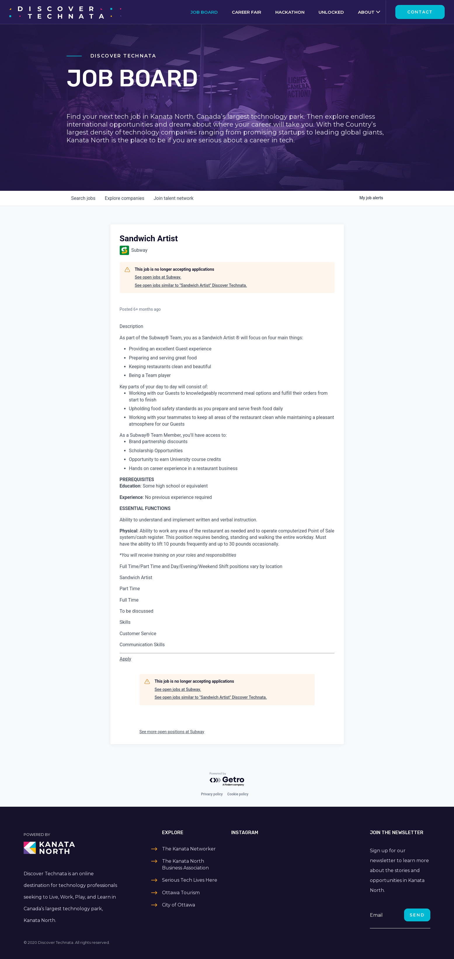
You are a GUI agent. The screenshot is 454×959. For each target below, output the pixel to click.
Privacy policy (211, 794)
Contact (420, 12)
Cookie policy (237, 794)
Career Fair (246, 12)
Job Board (204, 12)
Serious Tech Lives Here (189, 880)
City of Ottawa (178, 905)
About (366, 12)
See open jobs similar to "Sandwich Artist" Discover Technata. (191, 285)
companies (124, 198)
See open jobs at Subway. (158, 277)
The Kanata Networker (189, 849)
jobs (83, 198)
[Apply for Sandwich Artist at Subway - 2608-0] (125, 659)
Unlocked (331, 12)
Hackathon (290, 12)
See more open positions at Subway (172, 731)
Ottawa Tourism (181, 892)
